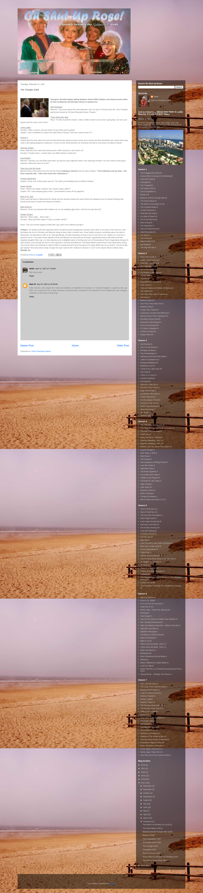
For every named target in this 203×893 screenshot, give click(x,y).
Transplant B (145, 182)
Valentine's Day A (147, 468)
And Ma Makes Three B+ (150, 400)
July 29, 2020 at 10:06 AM (47, 284)
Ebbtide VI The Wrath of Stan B (153, 736)
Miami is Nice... (146, 118)
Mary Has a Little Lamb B (150, 546)
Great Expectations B (149, 549)
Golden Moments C (148, 397)
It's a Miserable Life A (149, 266)
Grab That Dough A (148, 391)
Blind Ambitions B (147, 241)
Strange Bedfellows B (149, 363)
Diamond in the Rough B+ (150, 322)
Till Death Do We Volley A (150, 481)
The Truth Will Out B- (148, 219)
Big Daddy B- (145, 244)
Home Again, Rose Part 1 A (151, 749)
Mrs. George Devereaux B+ (151, 622)
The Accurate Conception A (151, 515)
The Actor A (145, 297)
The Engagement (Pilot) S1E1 (155, 860)
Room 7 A (144, 715)
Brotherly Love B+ (147, 366)
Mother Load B (146, 699)
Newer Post (27, 345)
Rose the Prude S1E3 (151, 853)
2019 (143, 776)
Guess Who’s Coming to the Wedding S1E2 (160, 857)
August (146, 800)
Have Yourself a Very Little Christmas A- (156, 543)
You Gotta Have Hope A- (150, 475)
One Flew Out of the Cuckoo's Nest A (155, 755)
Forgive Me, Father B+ (149, 310)
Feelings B (144, 613)
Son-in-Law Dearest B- (149, 325)
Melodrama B (145, 653)
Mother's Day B (146, 416)
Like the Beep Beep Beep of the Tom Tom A (158, 559)
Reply (31, 276)
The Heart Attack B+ (148, 201)
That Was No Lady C (148, 213)
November (147, 789)
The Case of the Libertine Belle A (153, 687)
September (148, 797)
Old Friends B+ (146, 344)
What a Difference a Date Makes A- (154, 663)
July (145, 804)
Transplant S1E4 (149, 850)
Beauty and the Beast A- (150, 690)
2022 (143, 765)
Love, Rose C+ (146, 285)
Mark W (32, 284)
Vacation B (144, 279)
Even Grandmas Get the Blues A (153, 656)
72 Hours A (144, 565)
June (145, 807)
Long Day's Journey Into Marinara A (154, 313)
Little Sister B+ (146, 487)
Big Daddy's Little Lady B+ (151, 272)
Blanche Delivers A (148, 597)
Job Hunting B (146, 238)
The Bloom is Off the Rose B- (152, 635)
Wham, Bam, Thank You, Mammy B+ (155, 610)
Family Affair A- (146, 276)
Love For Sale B (147, 666)
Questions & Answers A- (150, 733)
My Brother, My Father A (150, 394)
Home (75, 345)
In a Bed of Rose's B (148, 216)
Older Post (123, 345)
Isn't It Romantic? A (148, 269)
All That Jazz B (146, 537)
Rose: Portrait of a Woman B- (152, 746)
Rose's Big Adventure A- (150, 406)
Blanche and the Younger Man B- (153, 198)
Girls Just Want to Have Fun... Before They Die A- (160, 625)
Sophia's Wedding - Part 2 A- (152, 443)
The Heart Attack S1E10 (152, 828)
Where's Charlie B (147, 696)
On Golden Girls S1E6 (152, 842)
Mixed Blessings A (147, 409)
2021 (143, 768)
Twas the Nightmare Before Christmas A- (157, 288)
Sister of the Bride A (148, 638)
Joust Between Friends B (150, 282)
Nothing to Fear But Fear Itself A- (153, 356)
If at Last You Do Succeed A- (152, 604)
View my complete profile (161, 100)
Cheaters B (145, 574)
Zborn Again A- (146, 616)
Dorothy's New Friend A (150, 388)
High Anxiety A (146, 484)
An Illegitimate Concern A (150, 562)
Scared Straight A (147, 450)
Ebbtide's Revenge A (148, 632)
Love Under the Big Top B (150, 521)
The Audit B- (145, 372)
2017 (143, 783)
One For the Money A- (149, 347)
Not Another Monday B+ (150, 528)
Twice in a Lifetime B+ (149, 568)
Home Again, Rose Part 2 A (151, 752)
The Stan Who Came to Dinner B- (154, 294)
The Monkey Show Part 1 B (151, 705)
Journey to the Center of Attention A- (155, 739)
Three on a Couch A (148, 375)
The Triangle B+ (146, 185)
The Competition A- (148, 191)
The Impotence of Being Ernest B (153, 462)
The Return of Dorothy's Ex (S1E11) (157, 825)
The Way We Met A (148, 247)
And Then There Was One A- (152, 304)
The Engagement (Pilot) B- (151, 173)
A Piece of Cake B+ (148, 331)
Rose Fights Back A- (148, 518)
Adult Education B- (148, 232)
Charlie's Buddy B (147, 378)
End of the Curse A (148, 257)
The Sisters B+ (146, 291)
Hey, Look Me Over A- (149, 684)
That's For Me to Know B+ (151, 693)
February (147, 821)
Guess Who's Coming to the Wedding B (156, 176)
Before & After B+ (147, 300)
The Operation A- (147, 226)
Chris (156, 97)
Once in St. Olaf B (147, 600)
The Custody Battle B (149, 207)
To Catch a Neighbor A (149, 328)
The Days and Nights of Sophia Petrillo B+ (157, 428)
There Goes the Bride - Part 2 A (153, 647)
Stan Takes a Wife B (148, 453)
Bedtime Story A (147, 307)
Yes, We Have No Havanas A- (152, 425)
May (145, 811)
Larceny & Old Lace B (149, 403)
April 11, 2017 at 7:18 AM (45, 269)
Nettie (31, 269)
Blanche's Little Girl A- (149, 384)
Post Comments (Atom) (41, 351)
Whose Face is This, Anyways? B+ (154, 316)
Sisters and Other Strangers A (152, 571)
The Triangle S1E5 (150, 846)
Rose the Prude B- (147, 179)
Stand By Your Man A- (149, 628)
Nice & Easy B (146, 223)
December (147, 786)
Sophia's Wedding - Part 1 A (151, 440)
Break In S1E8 (149, 835)
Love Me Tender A (147, 465)
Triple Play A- (145, 552)
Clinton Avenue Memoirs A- (151, 556)
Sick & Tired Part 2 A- (149, 512)
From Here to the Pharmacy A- (152, 718)
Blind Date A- (145, 456)
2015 (143, 866)
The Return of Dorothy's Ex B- (152, 204)
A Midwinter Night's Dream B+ (152, 743)
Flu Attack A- (145, 235)
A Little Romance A (148, 210)
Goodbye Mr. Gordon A (149, 727)
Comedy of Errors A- (148, 534)
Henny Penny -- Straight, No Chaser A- (156, 674)
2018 (143, 779)
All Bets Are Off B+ (148, 583)
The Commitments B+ (149, 730)
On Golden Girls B (147, 188)
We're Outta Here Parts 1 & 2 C (153, 499)
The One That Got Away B (151, 431)
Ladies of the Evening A (150, 260)
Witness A (144, 660)
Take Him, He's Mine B (149, 263)
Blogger (112, 883)
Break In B (144, 195)
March (146, 818)
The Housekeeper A (148, 353)
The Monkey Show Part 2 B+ (152, 708)
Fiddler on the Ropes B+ (150, 478)
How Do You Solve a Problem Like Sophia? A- (159, 619)
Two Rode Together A (149, 471)
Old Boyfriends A (147, 724)
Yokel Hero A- (146, 434)
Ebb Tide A (144, 540)
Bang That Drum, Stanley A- (151, 437)
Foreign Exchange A (148, 496)
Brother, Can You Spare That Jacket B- (156, 447)
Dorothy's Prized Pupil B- (150, 319)
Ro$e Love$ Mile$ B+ (149, 711)
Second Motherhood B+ (150, 229)
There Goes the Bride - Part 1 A (153, 644)
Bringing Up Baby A (148, 350)
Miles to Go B (145, 641)
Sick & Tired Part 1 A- (149, 509)
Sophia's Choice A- (148, 490)
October (146, 793)
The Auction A (146, 459)
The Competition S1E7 (152, 839)
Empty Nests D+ (147, 334)
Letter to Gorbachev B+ (149, 360)
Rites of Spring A (147, 493)
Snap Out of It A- (147, 607)
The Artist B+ (145, 381)
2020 (143, 772)
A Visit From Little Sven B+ (151, 369)
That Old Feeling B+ (148, 531)
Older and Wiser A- (148, 650)
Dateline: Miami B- (147, 702)
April (145, 814)
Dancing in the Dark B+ (149, 525)
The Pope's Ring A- (148, 721)
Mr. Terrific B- (145, 412)
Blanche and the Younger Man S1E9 (157, 832)
